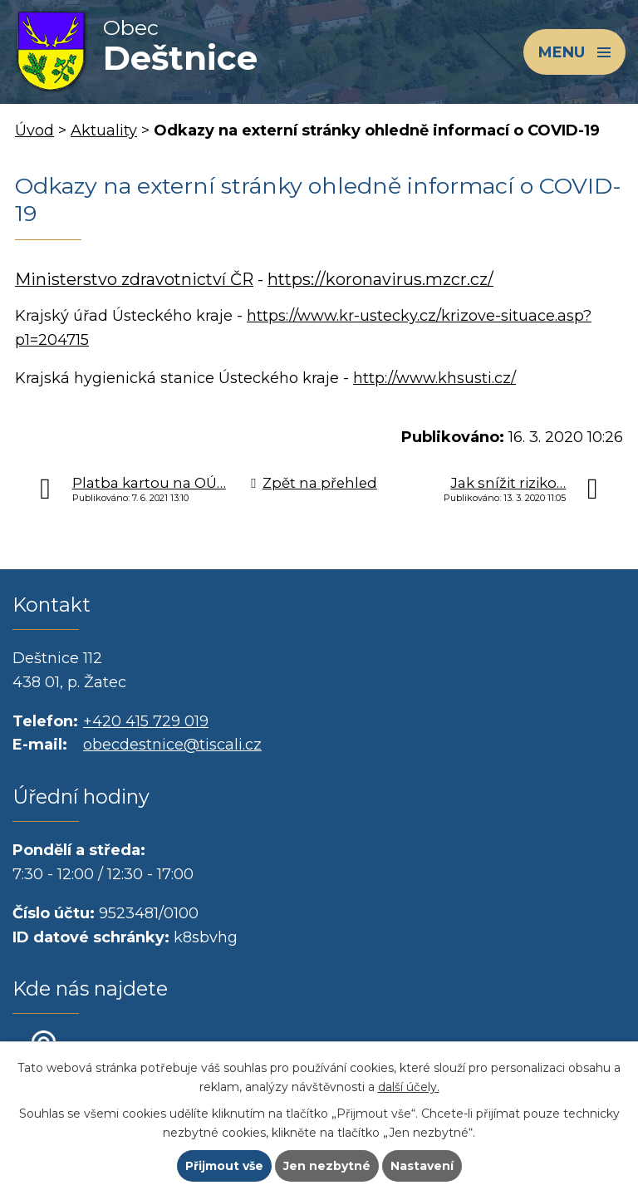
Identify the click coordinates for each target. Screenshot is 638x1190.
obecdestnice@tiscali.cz (172, 744)
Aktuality (104, 130)
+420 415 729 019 (146, 721)
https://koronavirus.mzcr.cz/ (380, 279)
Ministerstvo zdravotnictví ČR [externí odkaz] (134, 279)
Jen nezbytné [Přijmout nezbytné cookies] (327, 1165)
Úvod (34, 130)
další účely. (408, 1086)
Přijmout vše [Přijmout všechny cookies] (224, 1165)
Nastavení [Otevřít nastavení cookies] (422, 1165)
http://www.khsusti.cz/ (434, 378)
